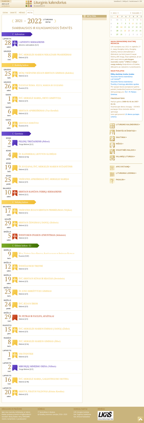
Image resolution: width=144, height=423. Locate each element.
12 (140, 23)
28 (121, 34)
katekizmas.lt (134, 1)
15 (125, 27)
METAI (30, 12)
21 (121, 31)
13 (117, 27)
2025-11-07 (5, 4)
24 (133, 31)
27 (117, 34)
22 (125, 31)
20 (117, 31)
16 (129, 27)
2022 (115, 13)
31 (121, 20)
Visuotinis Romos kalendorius (122, 82)
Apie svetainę (122, 166)
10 (133, 23)
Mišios (119, 143)
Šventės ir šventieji (125, 130)
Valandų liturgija (125, 156)
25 (136, 31)
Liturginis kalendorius (127, 124)
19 (140, 27)
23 (129, 31)
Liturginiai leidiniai (125, 173)
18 (136, 27)
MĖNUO (22, 12)
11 (136, 23)
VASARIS (135, 13)
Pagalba (120, 179)
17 (133, 27)
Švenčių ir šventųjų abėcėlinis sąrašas (125, 84)
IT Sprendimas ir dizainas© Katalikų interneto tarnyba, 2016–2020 (52, 413)
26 (140, 31)
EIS (141, 1)
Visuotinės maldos (125, 150)
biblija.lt (125, 1)
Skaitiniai (120, 137)
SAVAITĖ (13, 12)
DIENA (5, 12)
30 (117, 20)
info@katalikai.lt (25, 414)
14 (121, 27)
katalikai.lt (117, 1)
